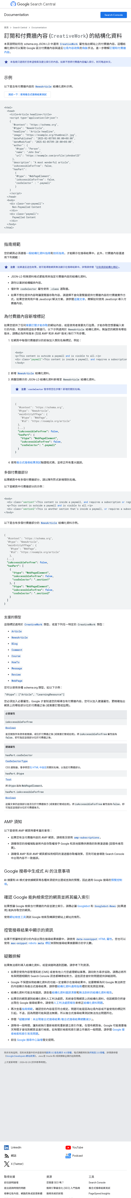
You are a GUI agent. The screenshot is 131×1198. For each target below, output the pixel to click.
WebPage (17, 680)
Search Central (36, 4)
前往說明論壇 (11, 1182)
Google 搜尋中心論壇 (30, 1040)
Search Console (114, 14)
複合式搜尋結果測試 (28, 462)
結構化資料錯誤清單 (64, 992)
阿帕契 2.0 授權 (96, 1052)
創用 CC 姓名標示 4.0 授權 (59, 1052)
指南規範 (27, 1009)
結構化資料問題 (93, 1003)
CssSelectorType (16, 761)
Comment (17, 649)
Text (8, 779)
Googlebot (83, 906)
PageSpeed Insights (99, 1193)
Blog (15, 643)
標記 (30, 943)
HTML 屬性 (94, 939)
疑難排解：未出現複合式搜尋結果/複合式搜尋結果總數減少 (55, 1019)
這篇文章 (79, 299)
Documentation (16, 15)
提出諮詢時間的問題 (15, 1188)
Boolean (10, 728)
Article (17, 631)
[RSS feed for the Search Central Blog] (35, 1156)
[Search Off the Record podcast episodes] (96, 1156)
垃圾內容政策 (71, 48)
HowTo (15, 662)
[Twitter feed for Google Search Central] (35, 1164)
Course (16, 656)
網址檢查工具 (18, 917)
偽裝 (85, 48)
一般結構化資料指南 (38, 253)
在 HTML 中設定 (38, 767)
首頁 (6, 27)
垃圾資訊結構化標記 (107, 267)
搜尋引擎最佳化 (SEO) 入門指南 (63, 1188)
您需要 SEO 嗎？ (55, 1182)
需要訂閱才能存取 (37, 325)
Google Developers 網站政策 (20, 1056)
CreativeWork (33, 624)
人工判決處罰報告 (64, 1003)
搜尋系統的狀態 (54, 1193)
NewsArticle (43, 86)
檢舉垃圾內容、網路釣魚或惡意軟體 (23, 1193)
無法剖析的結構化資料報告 (95, 992)
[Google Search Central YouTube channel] (96, 1147)
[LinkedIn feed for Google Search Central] (35, 1147)
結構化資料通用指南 (69, 986)
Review (16, 674)
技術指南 (58, 253)
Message (17, 668)
